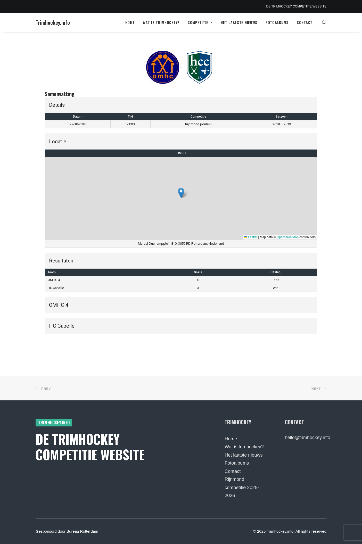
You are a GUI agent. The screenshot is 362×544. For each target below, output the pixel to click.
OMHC (181, 153)
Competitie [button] (200, 22)
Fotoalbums (277, 22)
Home (130, 22)
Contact (304, 22)
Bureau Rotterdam (82, 531)
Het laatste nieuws (239, 22)
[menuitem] (130, 22)
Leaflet (250, 237)
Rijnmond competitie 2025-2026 (242, 487)
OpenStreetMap (288, 237)
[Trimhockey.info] (53, 22)
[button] (324, 22)
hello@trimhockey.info (307, 437)
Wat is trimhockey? (161, 22)
